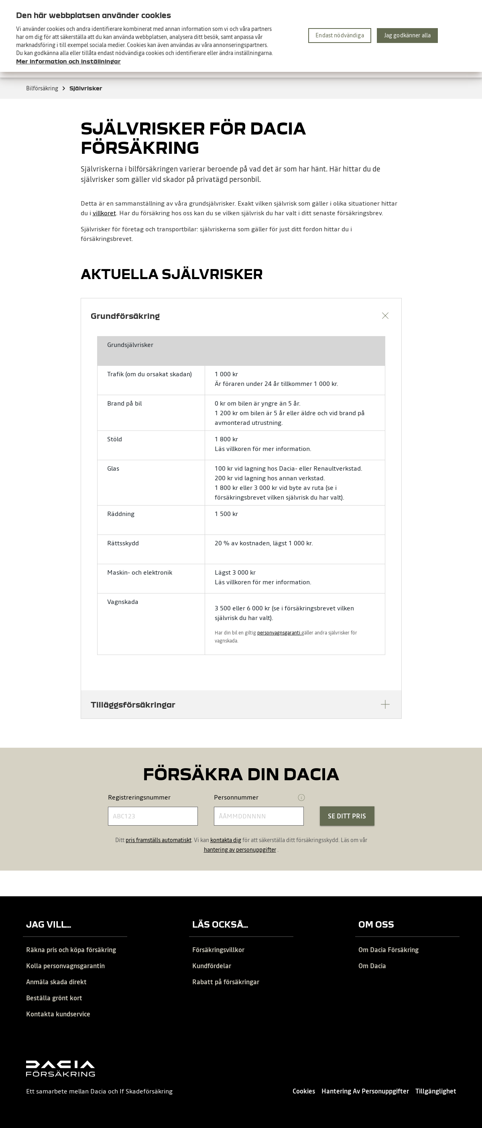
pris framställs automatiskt (158, 840)
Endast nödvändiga (339, 35)
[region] (241, 36)
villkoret (104, 212)
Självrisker (85, 88)
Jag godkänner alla (407, 35)
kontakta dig (225, 840)
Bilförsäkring (46, 88)
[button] (241, 315)
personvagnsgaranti (279, 633)
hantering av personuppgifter (240, 850)
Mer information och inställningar (68, 61)
